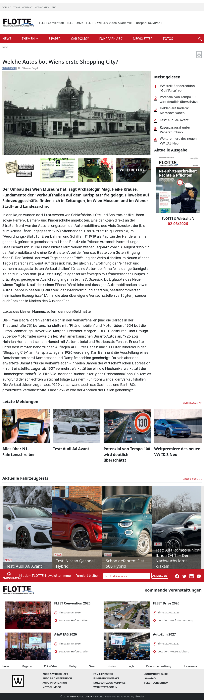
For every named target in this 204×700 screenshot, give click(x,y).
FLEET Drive (75, 23)
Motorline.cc (51, 687)
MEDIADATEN (42, 7)
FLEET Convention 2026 (72, 603)
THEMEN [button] (28, 38)
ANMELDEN (159, 575)
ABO (54, 7)
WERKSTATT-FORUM (105, 687)
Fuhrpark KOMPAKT (148, 23)
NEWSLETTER (143, 38)
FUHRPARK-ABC (111, 38)
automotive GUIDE (156, 674)
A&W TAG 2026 (65, 634)
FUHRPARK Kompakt (106, 678)
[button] (9, 527)
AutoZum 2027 (164, 634)
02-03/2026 (178, 223)
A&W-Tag (150, 678)
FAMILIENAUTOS (103, 674)
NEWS (7, 38)
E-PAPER (55, 38)
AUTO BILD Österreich (57, 678)
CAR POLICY (80, 38)
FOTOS (168, 38)
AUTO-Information (54, 682)
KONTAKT (27, 7)
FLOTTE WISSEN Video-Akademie (109, 23)
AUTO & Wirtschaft (55, 674)
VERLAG (7, 7)
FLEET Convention (51, 23)
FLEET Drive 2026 (166, 603)
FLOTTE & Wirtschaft (178, 218)
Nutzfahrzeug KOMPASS (109, 682)
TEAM (16, 7)
